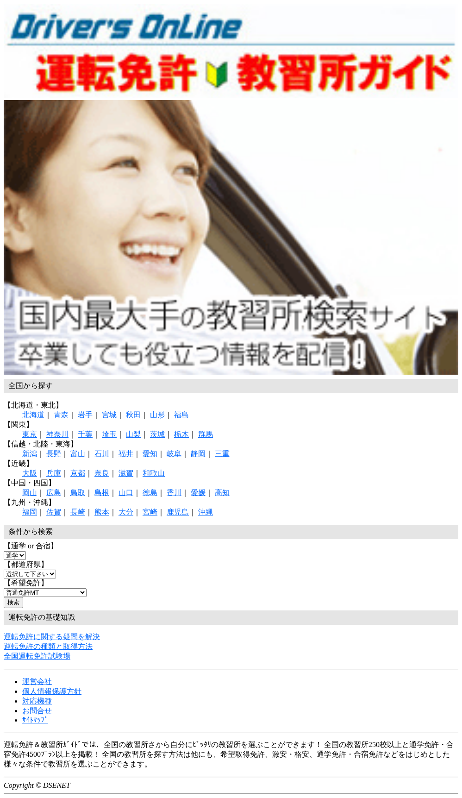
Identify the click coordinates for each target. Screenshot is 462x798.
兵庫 (53, 473)
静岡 (198, 454)
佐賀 (53, 512)
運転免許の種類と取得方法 (48, 646)
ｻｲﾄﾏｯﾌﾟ (35, 720)
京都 (77, 473)
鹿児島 (178, 512)
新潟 (29, 454)
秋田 (133, 415)
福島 (181, 415)
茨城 (157, 434)
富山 (77, 454)
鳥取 (77, 492)
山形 (157, 415)
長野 (53, 454)
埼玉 (109, 434)
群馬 (205, 434)
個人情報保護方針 (51, 691)
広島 (53, 492)
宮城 (109, 415)
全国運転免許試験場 (37, 656)
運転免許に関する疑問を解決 (52, 637)
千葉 (85, 434)
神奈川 (57, 434)
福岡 (29, 512)
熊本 (101, 512)
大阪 (29, 473)
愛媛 (198, 492)
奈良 (101, 473)
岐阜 (174, 454)
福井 (126, 454)
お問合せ (37, 711)
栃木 (181, 434)
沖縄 (205, 512)
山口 (126, 492)
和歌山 (154, 473)
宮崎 (150, 512)
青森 (61, 415)
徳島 (150, 492)
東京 (29, 434)
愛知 (150, 454)
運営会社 (37, 681)
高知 (222, 492)
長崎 (77, 512)
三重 (222, 454)
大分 (126, 512)
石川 (101, 454)
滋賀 (126, 473)
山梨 (133, 434)
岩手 (85, 415)
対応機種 (37, 701)
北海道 (33, 415)
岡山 (29, 492)
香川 (174, 492)
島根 (101, 492)
